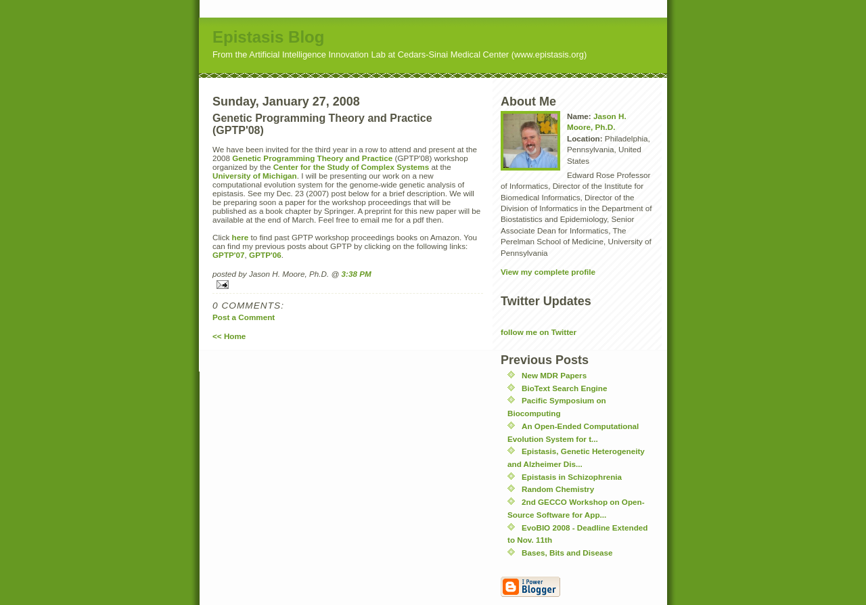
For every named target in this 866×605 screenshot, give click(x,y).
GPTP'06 (265, 254)
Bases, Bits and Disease (567, 552)
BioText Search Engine (564, 388)
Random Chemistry (558, 489)
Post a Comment (243, 317)
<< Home (229, 336)
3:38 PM (356, 273)
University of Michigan (254, 175)
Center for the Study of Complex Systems (351, 166)
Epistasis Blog (268, 37)
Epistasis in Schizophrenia (572, 476)
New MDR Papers (554, 375)
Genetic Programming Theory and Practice (312, 158)
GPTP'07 (228, 254)
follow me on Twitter (538, 332)
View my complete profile (548, 271)
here (240, 237)
